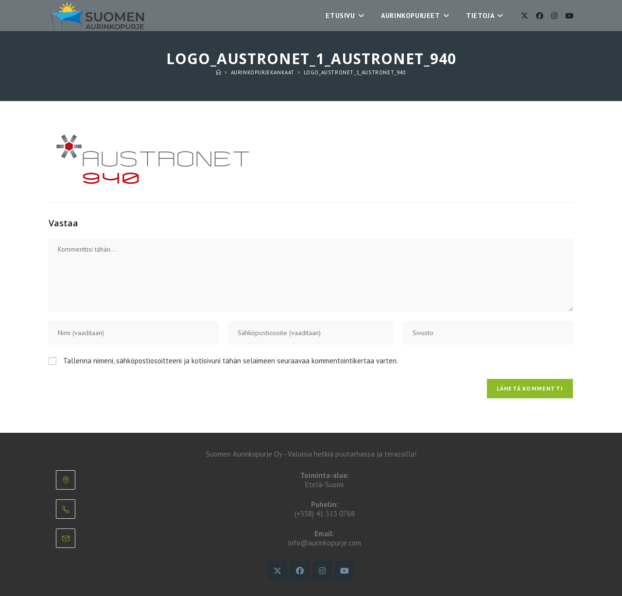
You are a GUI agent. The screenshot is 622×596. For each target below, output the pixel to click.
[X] (524, 15)
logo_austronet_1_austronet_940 (355, 72)
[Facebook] (539, 15)
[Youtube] (569, 15)
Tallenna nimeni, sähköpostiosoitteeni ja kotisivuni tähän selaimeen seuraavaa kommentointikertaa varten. (230, 360)
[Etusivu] (219, 72)
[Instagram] (554, 15)
